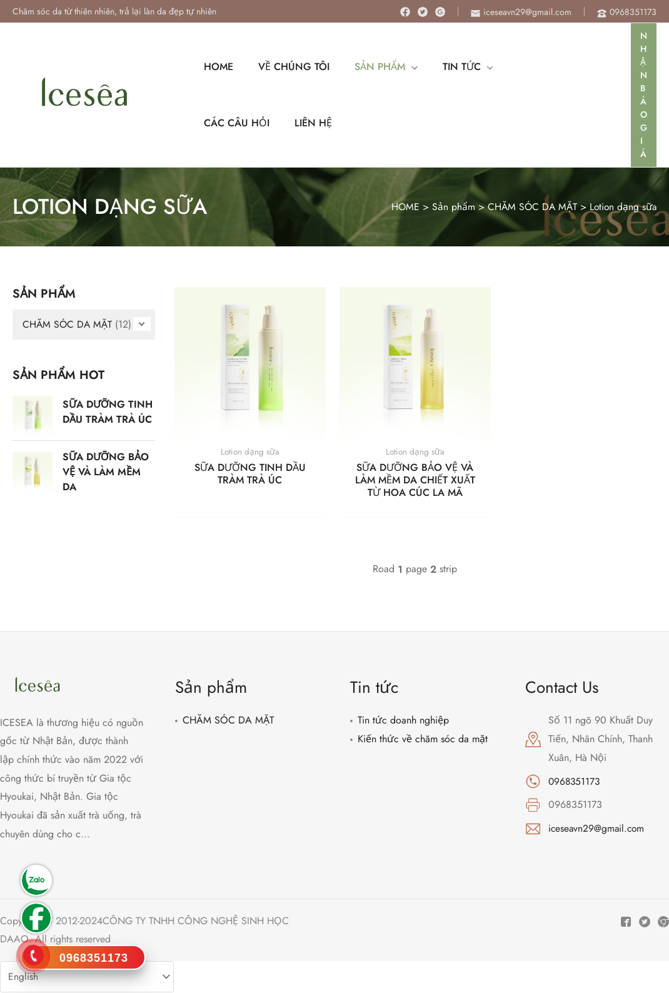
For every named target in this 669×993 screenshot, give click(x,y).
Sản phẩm (449, 206)
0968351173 (575, 781)
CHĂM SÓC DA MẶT (529, 206)
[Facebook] (405, 12)
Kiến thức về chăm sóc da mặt (423, 739)
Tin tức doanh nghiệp (403, 720)
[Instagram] (440, 12)
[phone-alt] (626, 12)
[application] (399, 67)
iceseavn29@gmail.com (597, 829)
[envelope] (521, 12)
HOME (400, 206)
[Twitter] (423, 12)
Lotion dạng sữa (621, 206)
